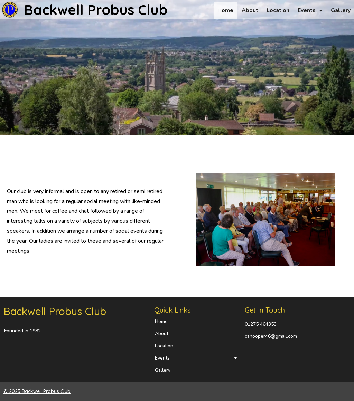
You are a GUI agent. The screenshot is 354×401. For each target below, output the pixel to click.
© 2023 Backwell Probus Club (37, 391)
